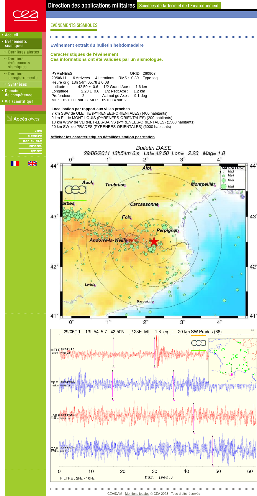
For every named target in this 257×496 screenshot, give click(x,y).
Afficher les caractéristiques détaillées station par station (102, 137)
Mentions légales (137, 493)
